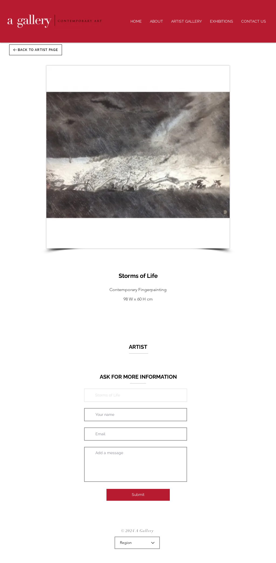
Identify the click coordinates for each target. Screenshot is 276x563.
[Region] (137, 543)
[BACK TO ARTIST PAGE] (35, 49)
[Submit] (138, 495)
